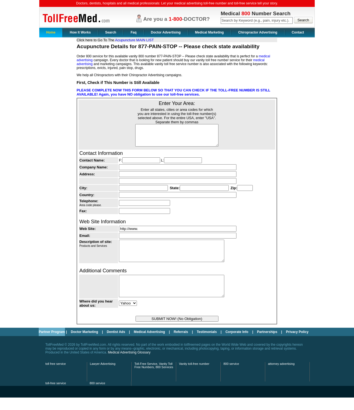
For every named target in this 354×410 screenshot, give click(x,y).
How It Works (80, 32)
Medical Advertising (149, 344)
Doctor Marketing (84, 344)
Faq (133, 32)
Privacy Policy (297, 344)
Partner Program (52, 344)
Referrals (181, 344)
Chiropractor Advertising (257, 32)
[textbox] (257, 20)
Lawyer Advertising (102, 376)
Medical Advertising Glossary (129, 365)
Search (110, 32)
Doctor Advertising (166, 32)
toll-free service (55, 395)
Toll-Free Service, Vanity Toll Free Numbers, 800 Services (153, 378)
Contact (298, 32)
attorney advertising (281, 376)
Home (50, 32)
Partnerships (267, 344)
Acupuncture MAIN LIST (134, 40)
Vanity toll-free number (194, 376)
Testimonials (207, 344)
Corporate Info (236, 344)
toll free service (55, 376)
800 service (231, 376)
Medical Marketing (209, 32)
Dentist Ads (116, 344)
